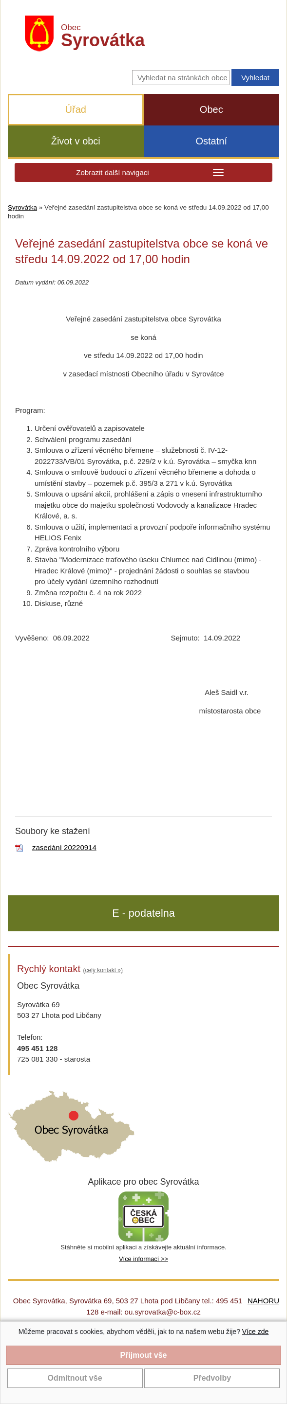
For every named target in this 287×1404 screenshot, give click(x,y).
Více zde (255, 1331)
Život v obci (75, 141)
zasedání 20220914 (64, 847)
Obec (211, 109)
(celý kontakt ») (103, 970)
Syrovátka (22, 207)
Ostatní (211, 141)
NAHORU (263, 1301)
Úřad (75, 109)
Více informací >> (143, 1258)
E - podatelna (143, 913)
